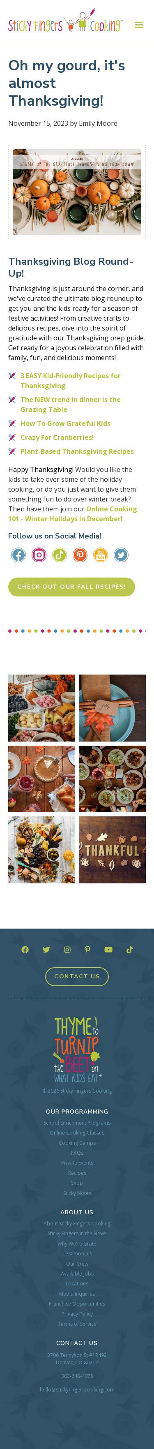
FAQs (77, 1153)
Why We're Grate (77, 1244)
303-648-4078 (77, 1376)
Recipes (77, 1173)
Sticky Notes (77, 1193)
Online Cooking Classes (77, 1133)
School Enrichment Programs (77, 1123)
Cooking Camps (77, 1143)
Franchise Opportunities (77, 1304)
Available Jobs (77, 1274)
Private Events (77, 1163)
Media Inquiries (77, 1294)
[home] (65, 20)
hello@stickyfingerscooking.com (77, 1389)
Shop (77, 1183)
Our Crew (77, 1264)
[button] (135, 25)
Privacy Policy (77, 1314)
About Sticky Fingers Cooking (77, 1224)
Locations (77, 1284)
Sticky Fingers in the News (77, 1233)
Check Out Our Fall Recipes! (71, 587)
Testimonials (77, 1254)
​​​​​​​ (121, 554)
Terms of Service (77, 1324)
